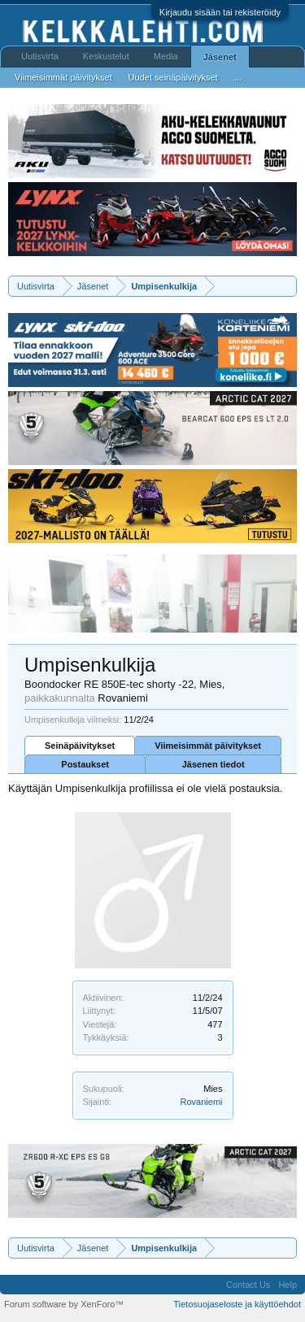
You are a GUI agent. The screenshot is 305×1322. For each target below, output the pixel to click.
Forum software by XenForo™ (64, 1304)
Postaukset (85, 764)
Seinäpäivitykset (80, 745)
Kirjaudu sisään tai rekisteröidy (220, 12)
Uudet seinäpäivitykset (173, 77)
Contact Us (248, 1284)
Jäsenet (220, 57)
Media (166, 56)
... (238, 77)
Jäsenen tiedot (213, 764)
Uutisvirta (40, 56)
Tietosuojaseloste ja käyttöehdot (237, 1304)
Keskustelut (106, 56)
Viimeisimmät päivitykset (208, 745)
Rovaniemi (202, 1102)
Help (287, 1284)
